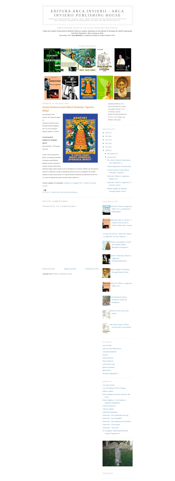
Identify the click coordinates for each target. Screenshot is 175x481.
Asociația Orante (109, 385)
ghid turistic (107, 370)
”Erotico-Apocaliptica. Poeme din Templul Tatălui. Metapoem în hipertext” (120, 244)
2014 (107, 136)
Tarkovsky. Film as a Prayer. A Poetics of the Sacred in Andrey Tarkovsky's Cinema (121, 222)
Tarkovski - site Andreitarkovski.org (115, 415)
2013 (107, 140)
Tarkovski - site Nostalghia (112, 418)
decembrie (111, 153)
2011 (107, 147)
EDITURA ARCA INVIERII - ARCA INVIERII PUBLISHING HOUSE (88, 13)
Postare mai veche (91, 269)
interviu (105, 355)
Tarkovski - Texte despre (111, 424)
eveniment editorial (109, 352)
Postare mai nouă (48, 269)
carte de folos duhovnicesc (64, 192)
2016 (107, 133)
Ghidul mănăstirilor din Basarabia (119, 166)
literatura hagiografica (110, 373)
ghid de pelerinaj (108, 367)
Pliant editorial (108, 361)
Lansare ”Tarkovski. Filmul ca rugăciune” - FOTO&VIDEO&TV (120, 258)
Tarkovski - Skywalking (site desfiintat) (117, 421)
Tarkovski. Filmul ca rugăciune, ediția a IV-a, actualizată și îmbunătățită (121, 209)
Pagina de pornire (70, 269)
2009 (107, 150)
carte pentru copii (109, 364)
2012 (107, 143)
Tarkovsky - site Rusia (110, 428)
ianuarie (110, 157)
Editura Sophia (108, 391)
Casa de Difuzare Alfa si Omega (114, 388)
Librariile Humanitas (110, 412)
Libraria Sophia (108, 409)
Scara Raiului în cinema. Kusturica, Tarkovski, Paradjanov (118, 299)
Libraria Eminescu (109, 406)
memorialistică (108, 358)
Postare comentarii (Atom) (62, 274)
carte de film (107, 345)
